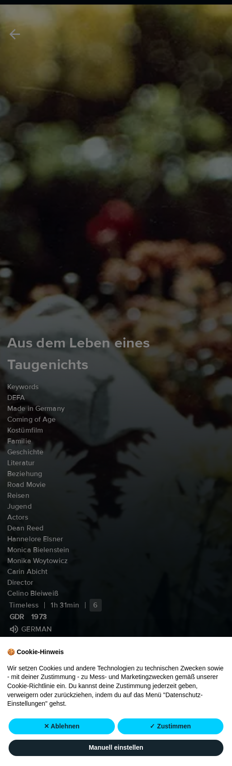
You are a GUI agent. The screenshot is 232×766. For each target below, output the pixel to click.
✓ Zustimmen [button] (170, 747)
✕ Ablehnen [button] (62, 747)
